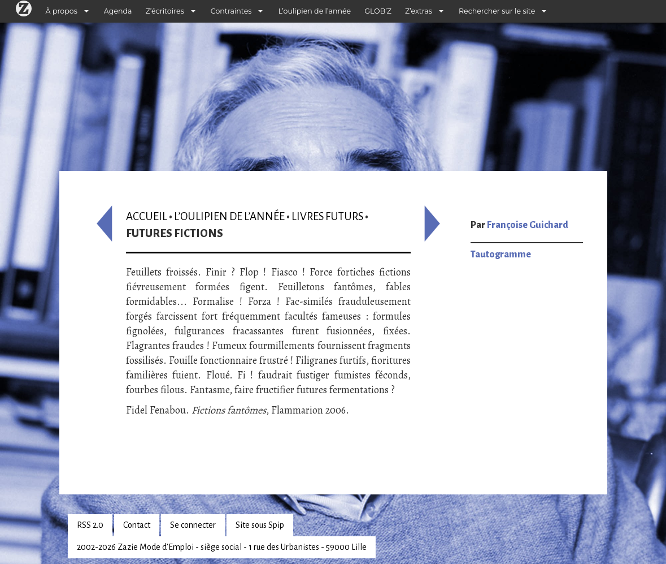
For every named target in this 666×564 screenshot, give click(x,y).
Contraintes (231, 11)
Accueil (146, 216)
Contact (136, 524)
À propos (61, 11)
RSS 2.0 (90, 524)
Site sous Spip (260, 524)
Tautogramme (501, 254)
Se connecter (193, 524)
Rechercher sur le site (497, 11)
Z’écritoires (165, 11)
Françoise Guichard (527, 225)
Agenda (118, 11)
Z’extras (418, 11)
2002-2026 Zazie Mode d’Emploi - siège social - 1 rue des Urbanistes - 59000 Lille (222, 547)
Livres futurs (327, 216)
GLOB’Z (377, 11)
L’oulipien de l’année (314, 11)
